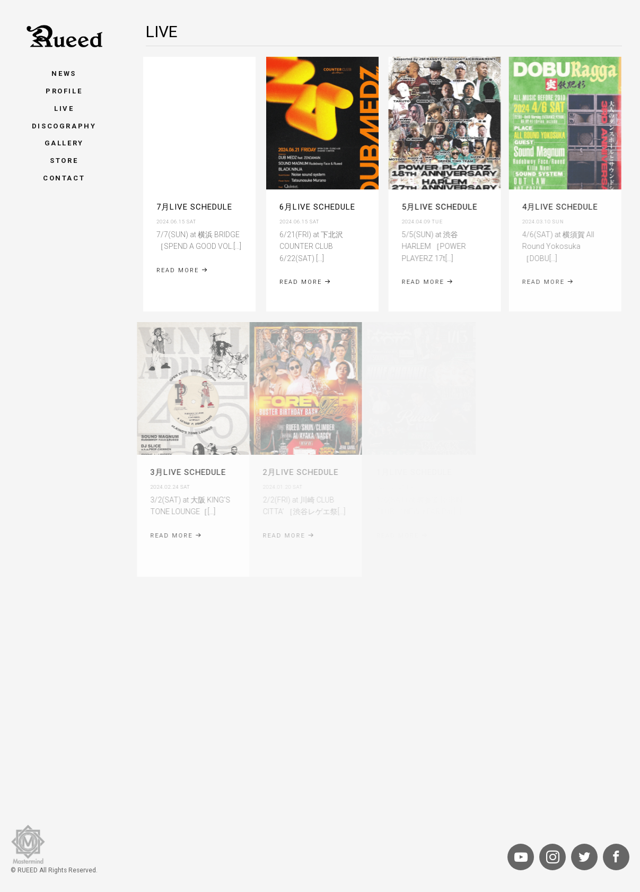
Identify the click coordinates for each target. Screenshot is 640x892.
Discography (64, 126)
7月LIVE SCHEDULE (194, 207)
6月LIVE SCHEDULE (316, 207)
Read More (182, 270)
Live (64, 108)
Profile (64, 91)
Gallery (64, 143)
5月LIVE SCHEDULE (436, 207)
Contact (64, 178)
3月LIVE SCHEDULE (177, 472)
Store (64, 160)
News (63, 73)
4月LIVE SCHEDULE (552, 207)
